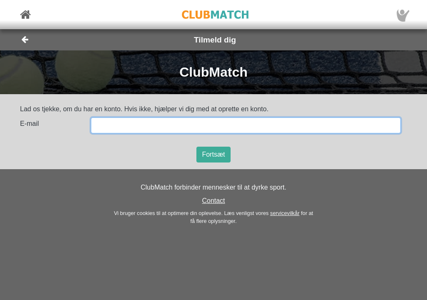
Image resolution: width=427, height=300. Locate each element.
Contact (213, 200)
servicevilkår (284, 213)
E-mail (29, 123)
